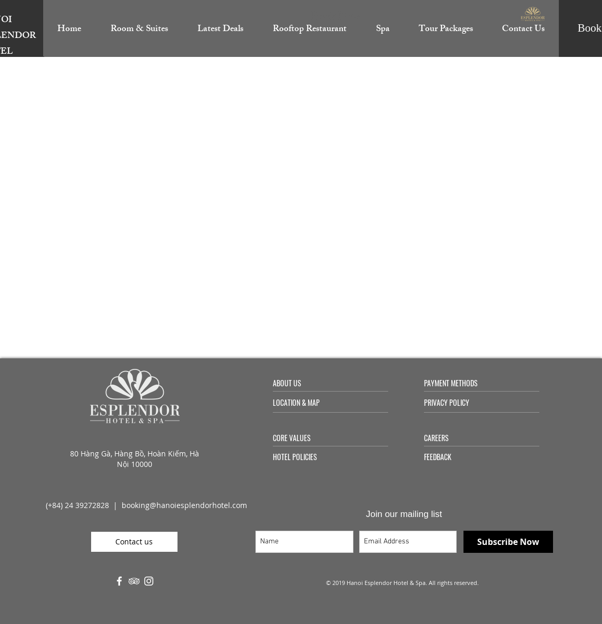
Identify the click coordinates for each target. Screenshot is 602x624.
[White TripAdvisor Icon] (134, 581)
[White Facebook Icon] (119, 581)
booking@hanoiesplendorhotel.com (184, 505)
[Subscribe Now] (508, 542)
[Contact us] (134, 542)
